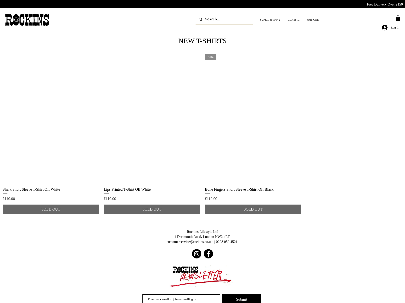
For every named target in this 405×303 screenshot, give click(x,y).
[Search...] (224, 19)
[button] (397, 18)
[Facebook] (208, 253)
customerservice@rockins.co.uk (190, 242)
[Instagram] (196, 253)
